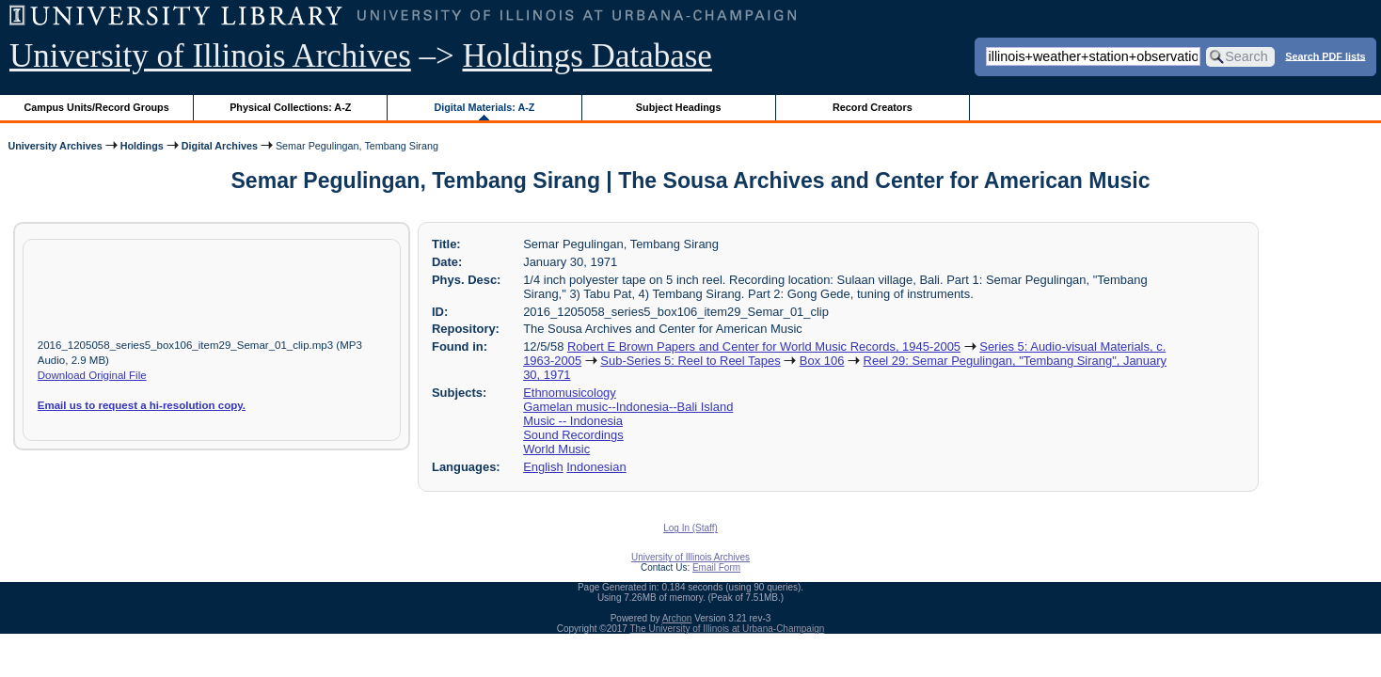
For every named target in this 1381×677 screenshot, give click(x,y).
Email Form (716, 567)
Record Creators (873, 107)
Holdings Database (587, 56)
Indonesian (596, 467)
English (543, 467)
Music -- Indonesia (573, 421)
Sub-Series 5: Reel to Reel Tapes (690, 361)
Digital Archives (220, 145)
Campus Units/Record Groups (96, 107)
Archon (677, 618)
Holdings (142, 145)
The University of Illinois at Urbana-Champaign (727, 628)
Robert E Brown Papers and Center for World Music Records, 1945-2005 (763, 346)
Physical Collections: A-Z (290, 107)
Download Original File (92, 375)
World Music (556, 449)
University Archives (55, 145)
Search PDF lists (1325, 55)
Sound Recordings (573, 435)
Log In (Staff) (690, 528)
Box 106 (822, 361)
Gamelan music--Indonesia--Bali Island (628, 407)
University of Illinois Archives (210, 56)
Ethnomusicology (569, 393)
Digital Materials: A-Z (484, 107)
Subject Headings (679, 107)
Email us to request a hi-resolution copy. (142, 405)
